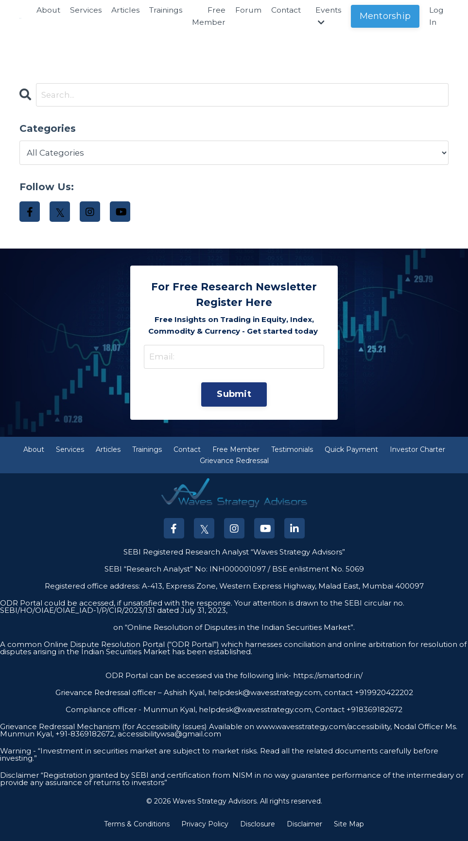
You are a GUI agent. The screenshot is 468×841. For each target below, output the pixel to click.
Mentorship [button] (389, 16)
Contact (288, 10)
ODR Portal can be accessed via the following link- (198, 679)
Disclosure (257, 828)
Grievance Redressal (234, 465)
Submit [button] (234, 397)
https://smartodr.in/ (327, 679)
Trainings (165, 10)
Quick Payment (351, 453)
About (46, 10)
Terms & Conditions (137, 828)
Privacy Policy (204, 828)
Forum (249, 10)
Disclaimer (304, 828)
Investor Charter (417, 453)
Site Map (349, 828)
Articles (124, 10)
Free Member (209, 16)
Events (331, 16)
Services (84, 10)
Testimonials (292, 453)
